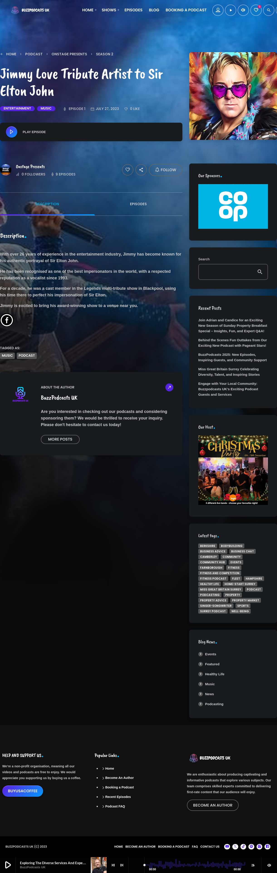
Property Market (245, 600)
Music (46, 108)
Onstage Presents (30, 166)
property (232, 595)
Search (204, 259)
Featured (212, 664)
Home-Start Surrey (240, 584)
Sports (243, 606)
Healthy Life (209, 584)
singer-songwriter (216, 606)
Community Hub (212, 562)
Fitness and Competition (219, 573)
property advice (213, 600)
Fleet (236, 578)
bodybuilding (232, 546)
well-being (240, 611)
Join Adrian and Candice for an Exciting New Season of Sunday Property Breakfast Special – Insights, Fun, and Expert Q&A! (232, 325)
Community (232, 557)
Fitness (234, 568)
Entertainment (17, 108)
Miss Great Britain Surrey (220, 589)
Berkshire (207, 546)
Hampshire (254, 578)
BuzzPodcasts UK (59, 398)
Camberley (208, 557)
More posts (60, 439)
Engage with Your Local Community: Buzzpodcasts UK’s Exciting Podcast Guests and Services (228, 389)
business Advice (213, 551)
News (209, 694)
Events (235, 562)
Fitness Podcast (213, 578)
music (7, 355)
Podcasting (214, 704)
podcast (27, 355)
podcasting (210, 595)
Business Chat (242, 551)
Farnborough (211, 568)
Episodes (138, 204)
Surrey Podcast (213, 611)
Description (47, 204)
